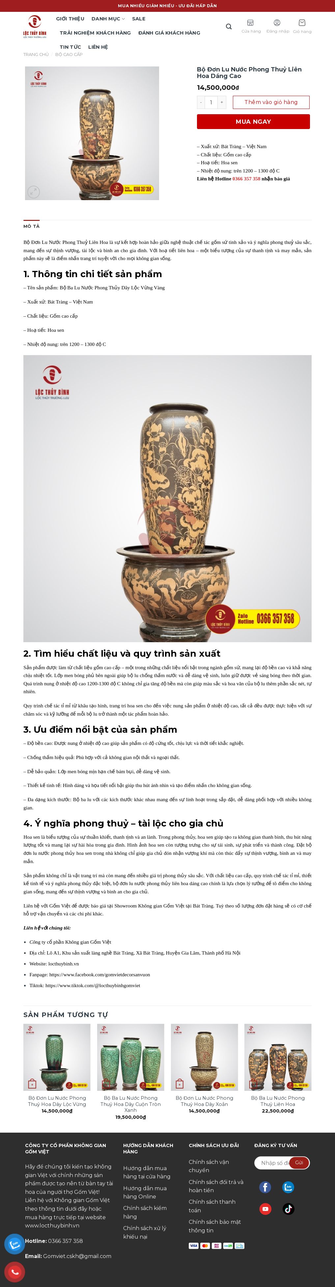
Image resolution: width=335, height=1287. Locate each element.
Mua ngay (253, 121)
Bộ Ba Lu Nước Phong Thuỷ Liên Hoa (278, 1101)
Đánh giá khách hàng (169, 33)
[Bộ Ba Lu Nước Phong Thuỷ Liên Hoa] (278, 1057)
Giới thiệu (70, 19)
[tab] (31, 226)
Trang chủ (36, 54)
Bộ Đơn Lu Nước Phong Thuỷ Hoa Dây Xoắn (204, 1101)
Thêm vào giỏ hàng (271, 102)
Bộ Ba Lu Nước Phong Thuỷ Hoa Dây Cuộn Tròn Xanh (130, 1104)
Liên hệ (98, 47)
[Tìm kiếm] (229, 27)
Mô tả (31, 226)
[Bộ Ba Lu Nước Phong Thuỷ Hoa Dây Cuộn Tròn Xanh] (130, 1057)
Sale (138, 19)
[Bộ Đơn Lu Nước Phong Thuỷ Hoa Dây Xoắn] (204, 1057)
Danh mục (108, 19)
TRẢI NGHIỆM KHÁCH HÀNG (95, 33)
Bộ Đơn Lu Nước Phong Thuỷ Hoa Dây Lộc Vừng (57, 1101)
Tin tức (70, 47)
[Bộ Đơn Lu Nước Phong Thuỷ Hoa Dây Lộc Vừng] (57, 1057)
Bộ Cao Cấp (69, 54)
